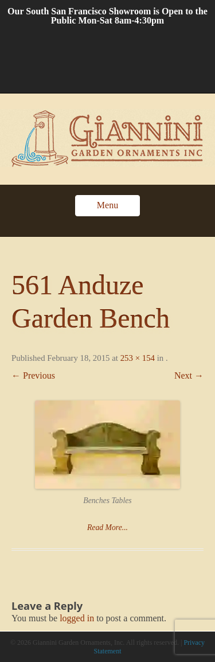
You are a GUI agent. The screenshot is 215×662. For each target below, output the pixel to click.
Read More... (107, 527)
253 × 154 (137, 358)
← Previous (33, 375)
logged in (77, 618)
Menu (107, 205)
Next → (189, 375)
